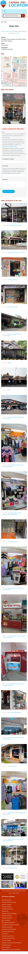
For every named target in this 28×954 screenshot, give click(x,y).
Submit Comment (8, 191)
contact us (17, 33)
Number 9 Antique (12, 307)
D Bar (9, 390)
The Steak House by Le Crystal (15, 252)
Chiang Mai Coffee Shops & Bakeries (9, 902)
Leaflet (12, 86)
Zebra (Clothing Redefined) (14, 225)
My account (14, 890)
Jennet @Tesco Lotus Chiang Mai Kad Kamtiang (14, 813)
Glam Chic (4, 22)
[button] (14, 70)
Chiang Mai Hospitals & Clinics (8, 931)
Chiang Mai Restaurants (6, 900)
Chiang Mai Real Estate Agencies (8, 922)
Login (2, 31)
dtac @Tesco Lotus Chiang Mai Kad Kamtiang (13, 738)
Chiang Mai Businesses (6, 945)
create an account (9, 31)
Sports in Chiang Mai (6, 920)
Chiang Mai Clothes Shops (17, 20)
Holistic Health (5, 933)
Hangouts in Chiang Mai (6, 904)
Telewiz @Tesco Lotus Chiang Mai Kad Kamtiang (13, 840)
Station (9, 363)
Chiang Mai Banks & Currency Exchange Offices (11, 949)
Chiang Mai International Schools (8, 938)
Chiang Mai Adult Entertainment (8, 924)
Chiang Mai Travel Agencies (7, 927)
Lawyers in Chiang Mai (6, 940)
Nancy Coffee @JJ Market (14, 712)
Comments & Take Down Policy (9, 146)
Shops (7, 20)
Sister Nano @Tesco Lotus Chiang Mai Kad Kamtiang (12, 513)
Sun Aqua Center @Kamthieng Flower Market (13, 417)
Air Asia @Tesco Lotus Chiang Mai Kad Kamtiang (13, 684)
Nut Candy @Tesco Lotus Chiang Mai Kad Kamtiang (14, 636)
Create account (9, 890)
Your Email (5, 166)
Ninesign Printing (12, 280)
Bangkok (17, 924)
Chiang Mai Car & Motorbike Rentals (9, 929)
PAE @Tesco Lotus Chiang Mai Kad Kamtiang (13, 588)
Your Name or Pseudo (8, 159)
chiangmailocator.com (7, 952)
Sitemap (13, 893)
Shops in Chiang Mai (6, 947)
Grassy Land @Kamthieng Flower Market (12, 334)
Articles (17, 893)
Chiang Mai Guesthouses (7, 906)
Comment (5, 179)
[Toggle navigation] (4, 11)
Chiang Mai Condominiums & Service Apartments (11, 942)
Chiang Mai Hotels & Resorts (7, 909)
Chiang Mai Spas (5, 911)
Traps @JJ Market (12, 766)
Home (2, 20)
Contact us (20, 890)
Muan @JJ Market (12, 868)
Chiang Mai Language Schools (8, 936)
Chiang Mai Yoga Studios (7, 915)
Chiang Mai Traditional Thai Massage (9, 913)
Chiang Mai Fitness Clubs (7, 918)
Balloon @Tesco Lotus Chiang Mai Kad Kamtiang (13, 465)
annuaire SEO (25, 952)
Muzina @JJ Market (12, 541)
